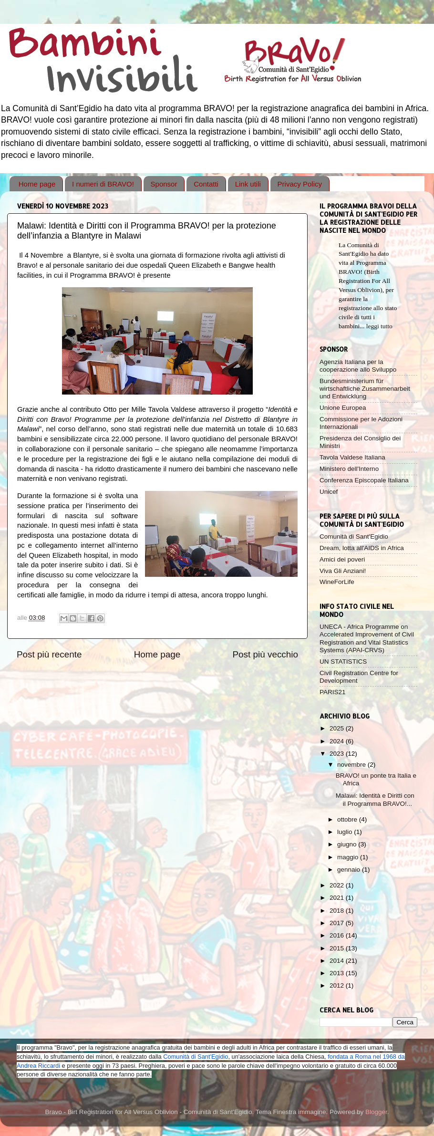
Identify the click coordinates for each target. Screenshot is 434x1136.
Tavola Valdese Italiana (352, 457)
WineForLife (337, 581)
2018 (338, 910)
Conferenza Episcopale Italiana (364, 480)
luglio (345, 831)
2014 (338, 960)
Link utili (248, 184)
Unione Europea (343, 407)
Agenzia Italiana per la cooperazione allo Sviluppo (358, 365)
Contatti (206, 184)
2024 (338, 741)
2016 (338, 935)
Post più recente (49, 654)
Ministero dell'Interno (349, 468)
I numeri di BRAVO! (103, 184)
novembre (352, 764)
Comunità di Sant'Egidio (354, 536)
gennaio (349, 869)
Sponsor (164, 184)
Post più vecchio (265, 654)
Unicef (329, 491)
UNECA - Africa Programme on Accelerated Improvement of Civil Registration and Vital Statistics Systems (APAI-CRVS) (367, 638)
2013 (338, 973)
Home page (37, 184)
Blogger (376, 1111)
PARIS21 (333, 692)
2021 (338, 897)
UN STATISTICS (343, 661)
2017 (338, 923)
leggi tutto (379, 326)
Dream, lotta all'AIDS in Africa (362, 548)
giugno (347, 844)
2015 (338, 948)
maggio (348, 857)
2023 (338, 753)
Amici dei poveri (342, 559)
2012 (338, 985)
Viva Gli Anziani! (343, 570)
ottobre (348, 819)
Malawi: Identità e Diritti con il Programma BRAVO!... (375, 799)
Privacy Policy (300, 184)
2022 (338, 885)
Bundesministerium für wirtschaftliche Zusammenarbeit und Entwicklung (365, 388)
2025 (338, 728)
